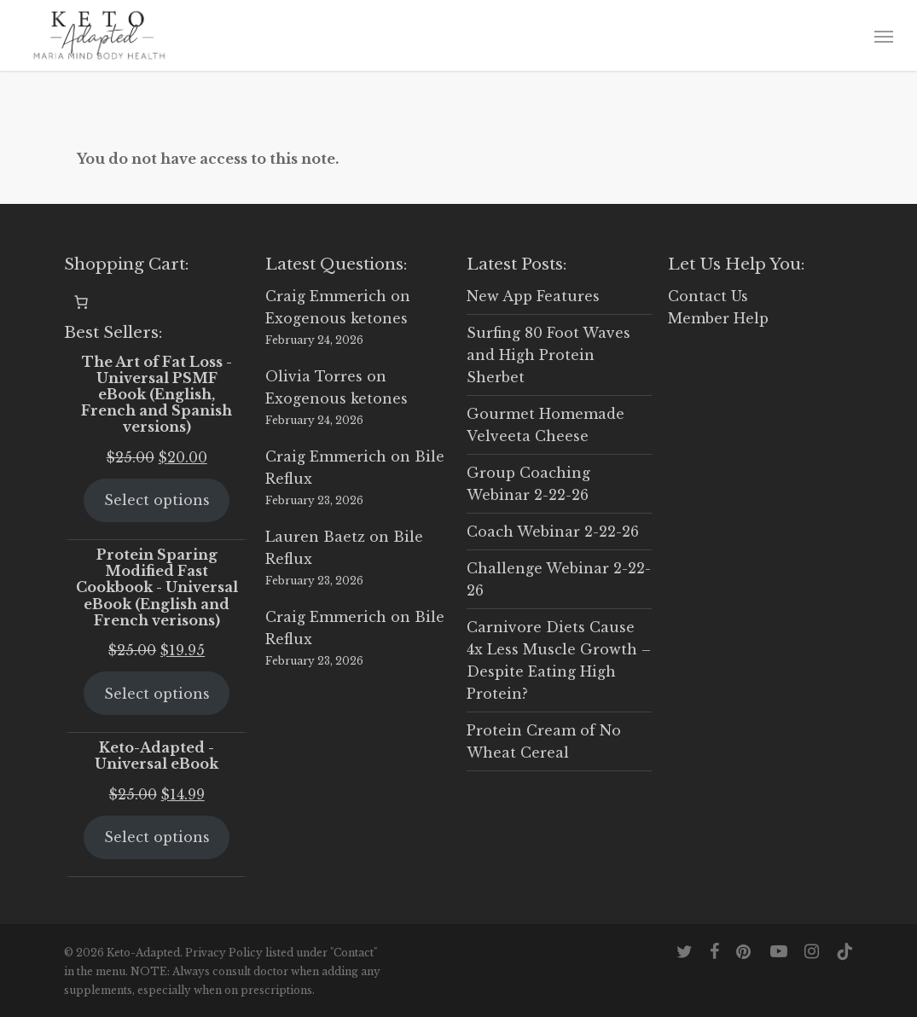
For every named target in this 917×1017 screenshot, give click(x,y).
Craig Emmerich (325, 296)
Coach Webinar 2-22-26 (553, 531)
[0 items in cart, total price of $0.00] (81, 302)
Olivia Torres (314, 376)
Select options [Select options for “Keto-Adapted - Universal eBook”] (157, 837)
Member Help (718, 318)
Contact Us (708, 296)
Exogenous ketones (336, 318)
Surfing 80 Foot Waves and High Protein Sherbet (548, 355)
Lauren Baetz (315, 536)
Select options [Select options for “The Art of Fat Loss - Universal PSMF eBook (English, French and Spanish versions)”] (157, 499)
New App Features (533, 296)
